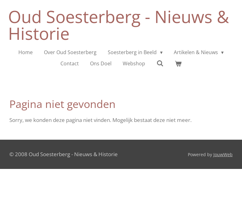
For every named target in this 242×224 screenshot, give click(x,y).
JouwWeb (223, 154)
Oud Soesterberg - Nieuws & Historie (118, 25)
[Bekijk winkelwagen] (178, 63)
